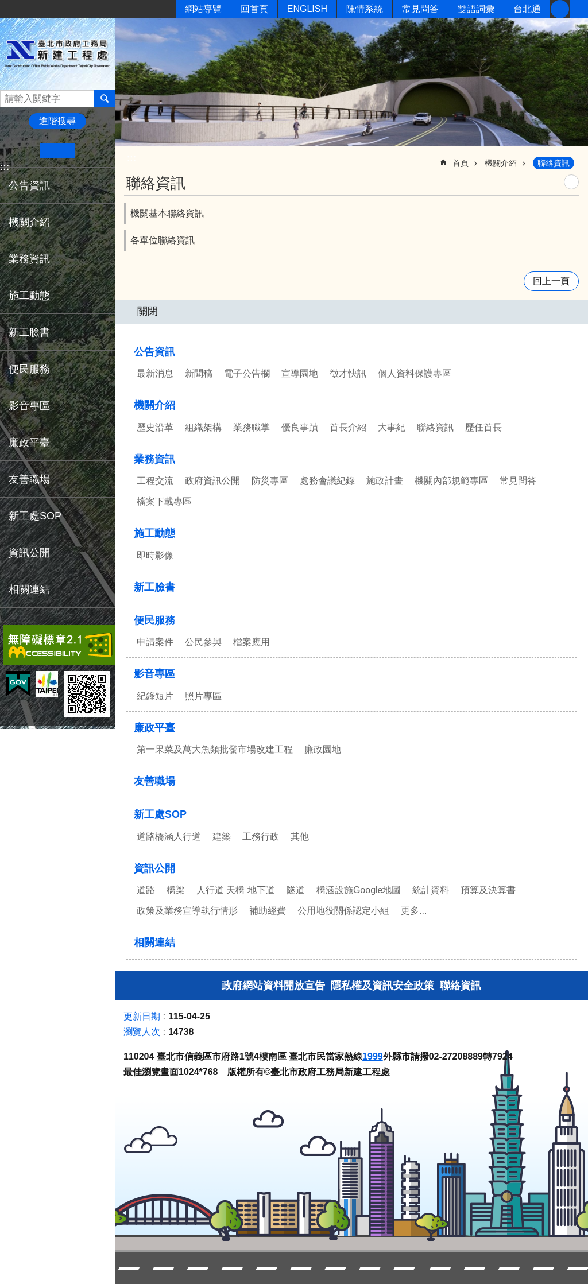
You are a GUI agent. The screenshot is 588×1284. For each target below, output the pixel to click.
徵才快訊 (348, 373)
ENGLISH (307, 9)
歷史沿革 (155, 427)
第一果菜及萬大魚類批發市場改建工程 (215, 749)
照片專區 (203, 696)
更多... (414, 911)
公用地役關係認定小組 (343, 911)
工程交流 (155, 481)
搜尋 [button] (104, 98)
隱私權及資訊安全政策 (382, 985)
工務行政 (260, 836)
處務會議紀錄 (327, 481)
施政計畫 (384, 481)
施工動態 (29, 295)
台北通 (527, 9)
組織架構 (203, 427)
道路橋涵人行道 (169, 836)
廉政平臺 (29, 442)
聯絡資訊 (553, 163)
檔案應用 (251, 642)
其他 (300, 836)
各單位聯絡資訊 (162, 240)
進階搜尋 (57, 121)
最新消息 (155, 373)
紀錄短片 (155, 696)
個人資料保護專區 (414, 373)
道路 (146, 890)
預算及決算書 (488, 890)
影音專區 (29, 406)
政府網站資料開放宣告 (273, 985)
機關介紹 (29, 222)
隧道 (296, 890)
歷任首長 (483, 427)
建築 (221, 836)
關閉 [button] (147, 311)
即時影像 (155, 555)
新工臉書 (560, 9)
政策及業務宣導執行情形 (187, 911)
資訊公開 (29, 552)
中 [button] (57, 150)
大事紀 (391, 427)
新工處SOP (35, 516)
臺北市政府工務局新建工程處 (57, 53)
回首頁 (254, 9)
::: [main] (131, 158)
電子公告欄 (247, 373)
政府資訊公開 (212, 481)
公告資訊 (29, 185)
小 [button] (22, 150)
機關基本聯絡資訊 (167, 213)
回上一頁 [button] (551, 281)
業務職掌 (251, 427)
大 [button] (92, 150)
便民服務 (29, 369)
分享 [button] (579, 9)
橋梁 (176, 890)
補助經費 (267, 911)
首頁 (460, 163)
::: (4, 167)
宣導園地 (299, 373)
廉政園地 (322, 749)
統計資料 (430, 890)
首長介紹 (348, 427)
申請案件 (155, 642)
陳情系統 (364, 9)
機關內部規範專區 (451, 481)
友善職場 (29, 479)
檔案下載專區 (164, 501)
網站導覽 (203, 9)
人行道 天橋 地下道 (235, 890)
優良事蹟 (299, 427)
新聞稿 (198, 373)
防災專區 (270, 481)
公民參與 (203, 642)
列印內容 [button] (571, 181)
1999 (372, 1056)
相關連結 (29, 589)
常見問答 (420, 9)
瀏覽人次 (141, 1032)
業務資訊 (29, 259)
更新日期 (141, 1016)
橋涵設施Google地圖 (358, 890)
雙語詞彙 (476, 9)
